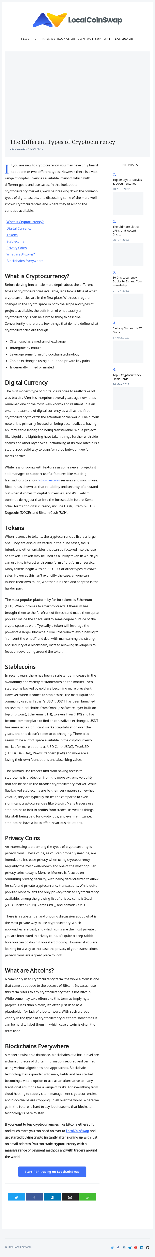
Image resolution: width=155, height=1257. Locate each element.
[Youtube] (135, 1247)
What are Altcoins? (20, 254)
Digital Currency (18, 228)
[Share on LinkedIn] (52, 1197)
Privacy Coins (16, 248)
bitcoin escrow (49, 480)
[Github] (147, 1247)
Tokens (12, 235)
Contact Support (94, 38)
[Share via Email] (70, 1197)
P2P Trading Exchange (53, 38)
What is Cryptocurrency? (25, 222)
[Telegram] (130, 1247)
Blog (25, 38)
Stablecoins (15, 241)
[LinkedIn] (141, 1247)
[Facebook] (118, 1247)
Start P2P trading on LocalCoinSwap (52, 1172)
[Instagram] (124, 1247)
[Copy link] (87, 1197)
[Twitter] (112, 1247)
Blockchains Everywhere (25, 261)
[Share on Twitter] (16, 1197)
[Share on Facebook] (34, 1197)
